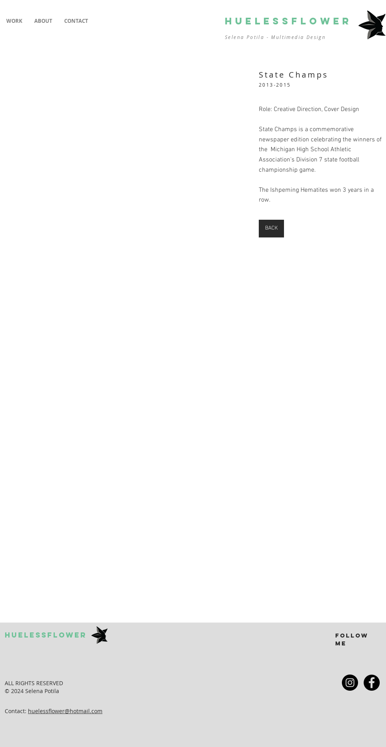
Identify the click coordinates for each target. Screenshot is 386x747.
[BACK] (271, 228)
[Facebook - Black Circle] (372, 683)
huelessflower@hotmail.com (65, 711)
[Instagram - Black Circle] (350, 683)
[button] (14, 21)
